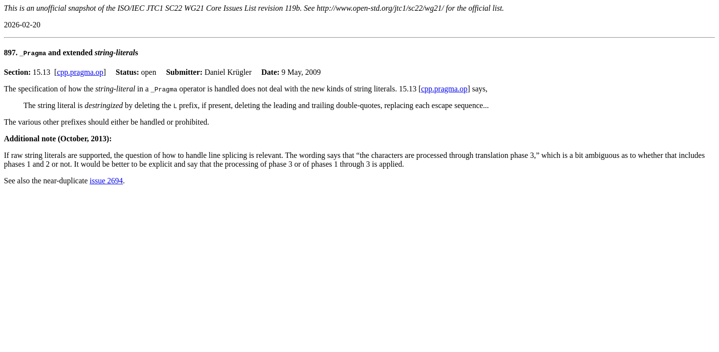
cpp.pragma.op (80, 72)
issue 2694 (106, 180)
